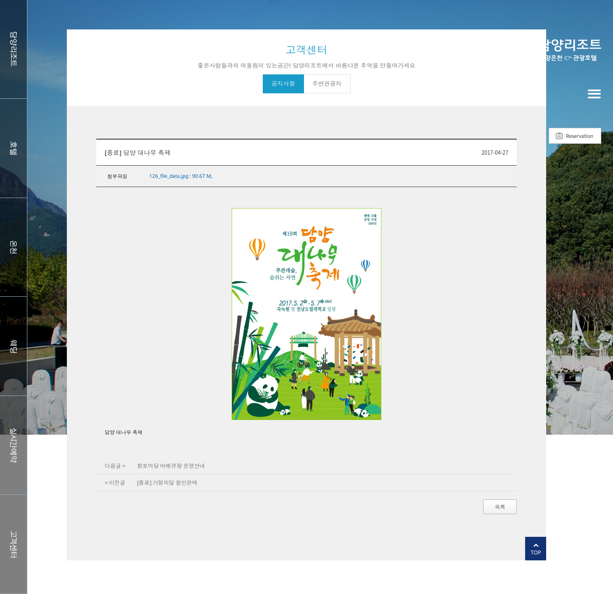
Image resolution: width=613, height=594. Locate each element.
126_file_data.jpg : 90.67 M (180, 176)
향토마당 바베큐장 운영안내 (171, 466)
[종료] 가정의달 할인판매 (167, 482)
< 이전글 (115, 482)
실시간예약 (13, 445)
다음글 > (115, 466)
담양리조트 (13, 49)
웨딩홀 (13, 346)
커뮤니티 (13, 544)
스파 (13, 247)
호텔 (13, 148)
